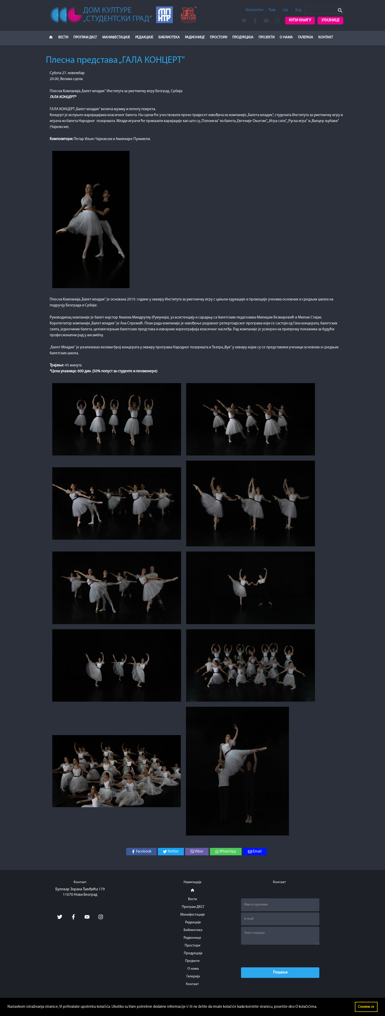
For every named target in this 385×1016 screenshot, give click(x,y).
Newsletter (255, 10)
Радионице (195, 37)
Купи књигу (300, 20)
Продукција (242, 37)
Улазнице (330, 20)
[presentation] (280, 956)
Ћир (272, 10)
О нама (286, 37)
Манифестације (116, 37)
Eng (298, 10)
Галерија (305, 37)
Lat (285, 10)
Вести (63, 37)
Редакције (144, 37)
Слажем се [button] (366, 1007)
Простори (218, 37)
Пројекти (267, 37)
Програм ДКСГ (85, 37)
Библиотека (169, 37)
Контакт (325, 37)
